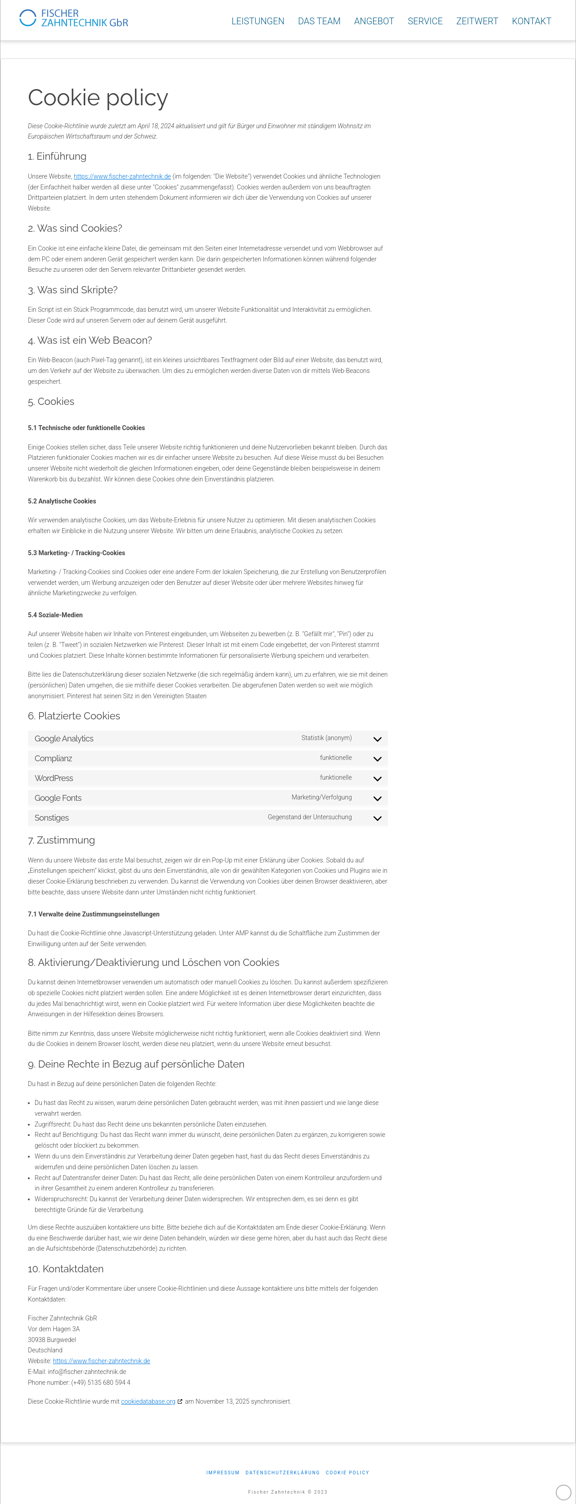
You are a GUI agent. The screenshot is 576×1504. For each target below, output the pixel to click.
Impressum (223, 1472)
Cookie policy (347, 1472)
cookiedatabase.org (148, 1401)
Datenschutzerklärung (283, 1472)
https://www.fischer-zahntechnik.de (122, 176)
